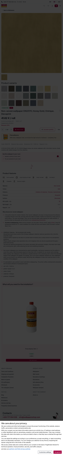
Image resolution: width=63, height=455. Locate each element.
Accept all (58, 452)
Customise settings (45, 452)
